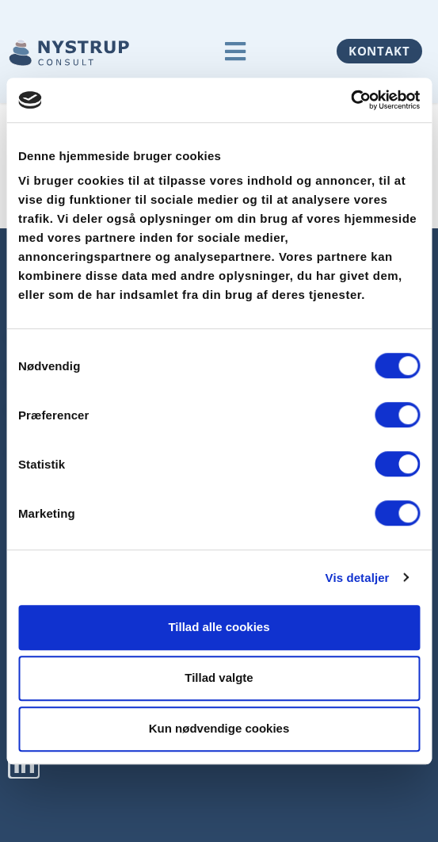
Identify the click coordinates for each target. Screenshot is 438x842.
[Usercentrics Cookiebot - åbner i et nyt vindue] (350, 100)
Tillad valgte (219, 677)
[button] (235, 51)
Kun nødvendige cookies (219, 728)
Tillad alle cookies (218, 626)
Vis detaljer (358, 577)
